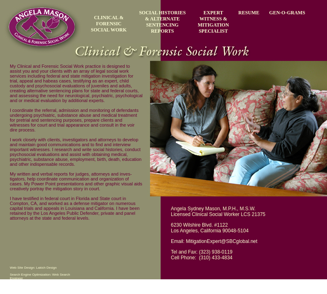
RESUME (248, 13)
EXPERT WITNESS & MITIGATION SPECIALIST (213, 22)
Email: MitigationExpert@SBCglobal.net (214, 241)
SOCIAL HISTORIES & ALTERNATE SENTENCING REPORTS (162, 22)
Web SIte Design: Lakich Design (33, 268)
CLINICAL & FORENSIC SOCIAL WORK (108, 24)
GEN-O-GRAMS (287, 13)
